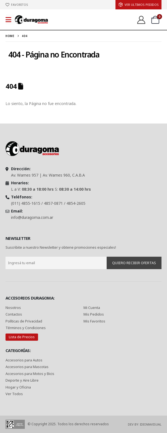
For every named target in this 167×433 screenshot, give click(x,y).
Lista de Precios (22, 336)
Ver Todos (14, 393)
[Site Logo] (31, 19)
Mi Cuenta (92, 307)
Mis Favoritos (94, 321)
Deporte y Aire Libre (22, 380)
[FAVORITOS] (17, 4)
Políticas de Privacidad (24, 321)
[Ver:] (141, 19)
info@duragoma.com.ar (32, 217)
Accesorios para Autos (24, 360)
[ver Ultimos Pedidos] (138, 4)
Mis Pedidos (94, 314)
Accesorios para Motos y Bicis (30, 373)
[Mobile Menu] (10, 19)
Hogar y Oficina (18, 387)
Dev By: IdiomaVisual (144, 424)
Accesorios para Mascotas (27, 366)
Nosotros (13, 307)
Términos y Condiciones (26, 327)
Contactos (14, 314)
